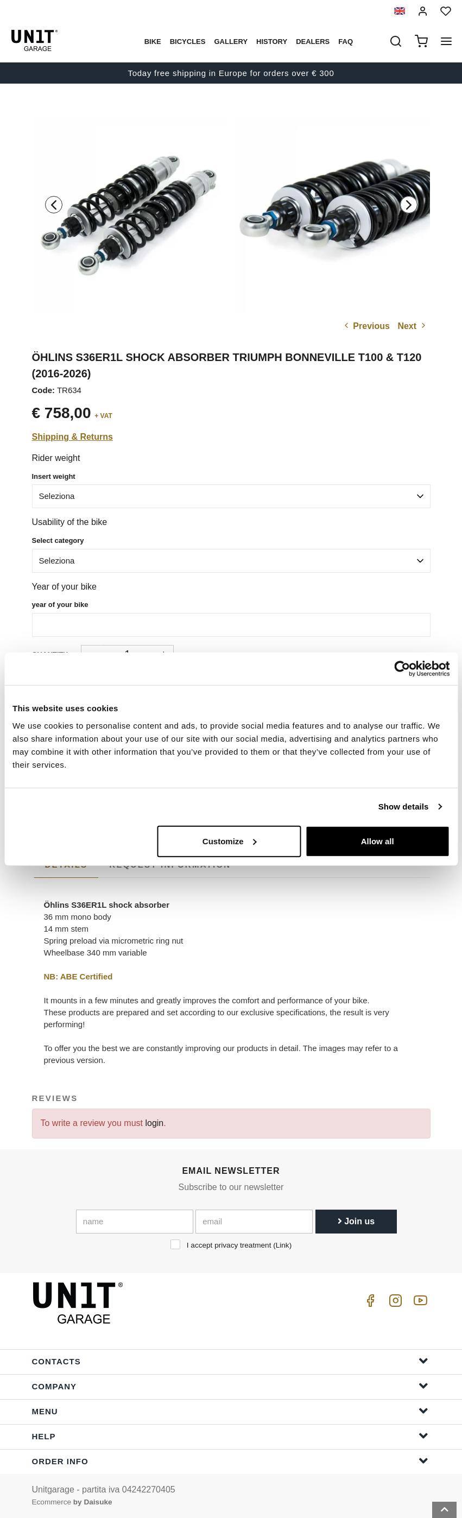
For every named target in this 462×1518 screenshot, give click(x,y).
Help (230, 1436)
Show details (403, 806)
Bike (152, 41)
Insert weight (53, 476)
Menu (230, 1411)
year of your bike (60, 604)
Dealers (313, 41)
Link (282, 1245)
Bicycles (188, 41)
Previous (366, 326)
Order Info (230, 1461)
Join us (356, 1221)
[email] (254, 1222)
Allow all (377, 840)
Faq (345, 41)
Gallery (231, 41)
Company (230, 1386)
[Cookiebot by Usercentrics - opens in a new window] (402, 669)
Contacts (230, 1361)
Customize (229, 840)
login (154, 1123)
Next (412, 326)
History (271, 41)
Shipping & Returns (72, 436)
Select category (58, 540)
